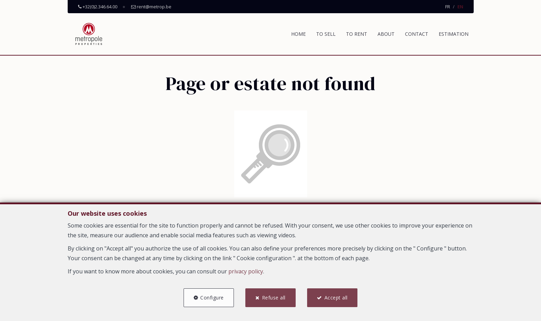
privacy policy (245, 271)
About (386, 34)
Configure (212, 297)
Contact (416, 34)
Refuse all (274, 297)
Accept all (336, 297)
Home (298, 34)
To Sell (326, 34)
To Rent (356, 34)
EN (460, 6)
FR (447, 6)
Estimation (453, 34)
